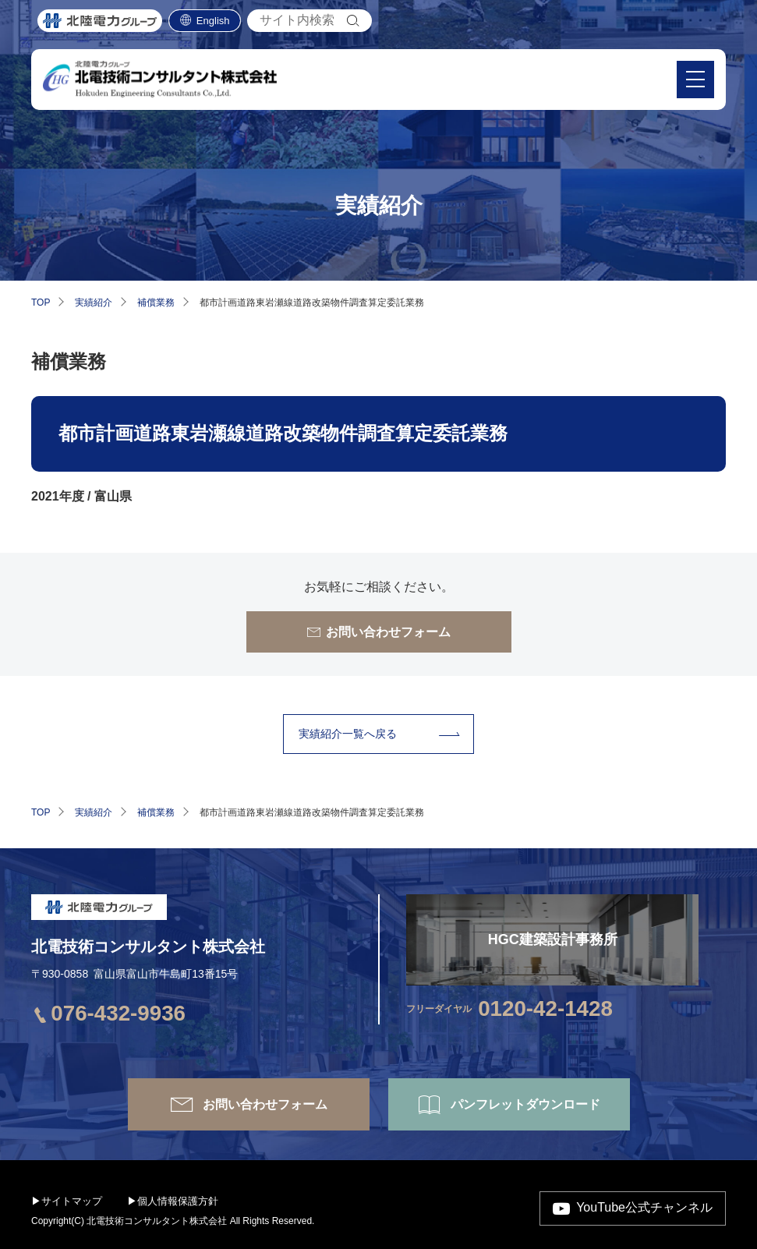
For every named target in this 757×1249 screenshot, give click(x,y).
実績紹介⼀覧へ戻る (348, 733)
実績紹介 (93, 302)
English (213, 23)
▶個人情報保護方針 (172, 1201)
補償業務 (156, 302)
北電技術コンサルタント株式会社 (148, 946)
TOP (40, 302)
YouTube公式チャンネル (644, 1207)
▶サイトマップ (66, 1201)
